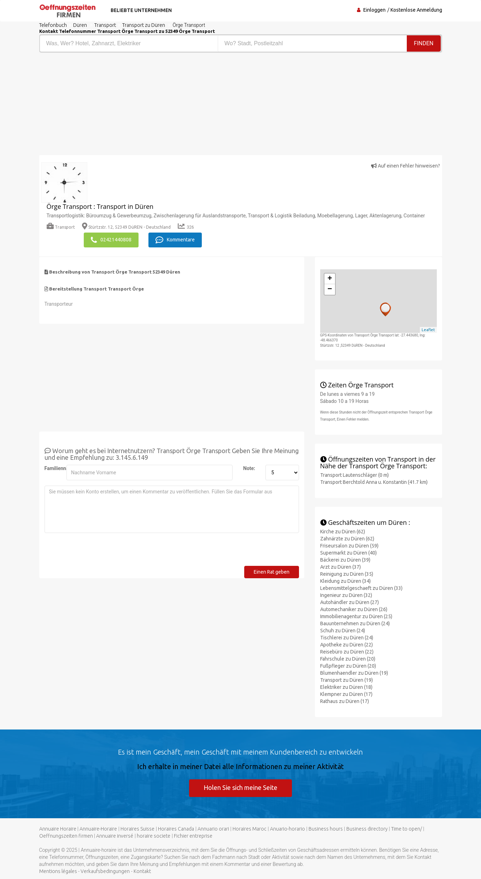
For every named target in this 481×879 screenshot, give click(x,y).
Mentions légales (58, 871)
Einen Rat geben (271, 572)
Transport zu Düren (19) (346, 680)
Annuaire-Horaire (98, 829)
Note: (249, 468)
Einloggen (374, 10)
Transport (61, 227)
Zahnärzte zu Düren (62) (347, 538)
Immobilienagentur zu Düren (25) (356, 616)
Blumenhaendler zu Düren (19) (354, 673)
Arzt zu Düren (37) (340, 567)
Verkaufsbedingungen (105, 871)
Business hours (326, 829)
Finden (424, 43)
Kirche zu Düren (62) (342, 531)
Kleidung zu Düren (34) (345, 581)
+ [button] (329, 279)
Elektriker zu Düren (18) (346, 687)
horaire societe (153, 836)
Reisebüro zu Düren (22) (347, 652)
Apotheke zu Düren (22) (346, 644)
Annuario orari (213, 829)
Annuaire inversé (114, 836)
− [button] (329, 289)
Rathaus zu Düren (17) (344, 701)
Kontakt (142, 871)
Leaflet (428, 330)
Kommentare (175, 240)
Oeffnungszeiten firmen (66, 836)
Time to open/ (406, 829)
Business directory (367, 829)
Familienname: (53, 468)
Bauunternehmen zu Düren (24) (355, 623)
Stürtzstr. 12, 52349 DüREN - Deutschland (126, 227)
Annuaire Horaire (57, 829)
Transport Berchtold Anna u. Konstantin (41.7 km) (374, 482)
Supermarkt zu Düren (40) (348, 553)
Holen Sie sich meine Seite (240, 787)
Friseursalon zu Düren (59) (349, 546)
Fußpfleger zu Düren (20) (348, 666)
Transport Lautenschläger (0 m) (354, 475)
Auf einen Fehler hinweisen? (405, 166)
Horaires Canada (176, 829)
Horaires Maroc (249, 829)
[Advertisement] (137, 105)
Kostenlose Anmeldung (416, 10)
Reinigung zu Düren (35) (346, 574)
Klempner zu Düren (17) (346, 694)
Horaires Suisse (137, 829)
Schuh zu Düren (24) (342, 630)
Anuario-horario (287, 829)
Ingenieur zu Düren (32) (346, 595)
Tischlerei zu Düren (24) (346, 637)
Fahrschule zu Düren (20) (347, 659)
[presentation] (98, 552)
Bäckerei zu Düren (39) (345, 560)
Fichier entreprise (193, 836)
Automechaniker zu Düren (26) (353, 609)
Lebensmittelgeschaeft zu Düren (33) (361, 588)
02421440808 (111, 240)
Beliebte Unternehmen (141, 10)
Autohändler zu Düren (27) (349, 602)
